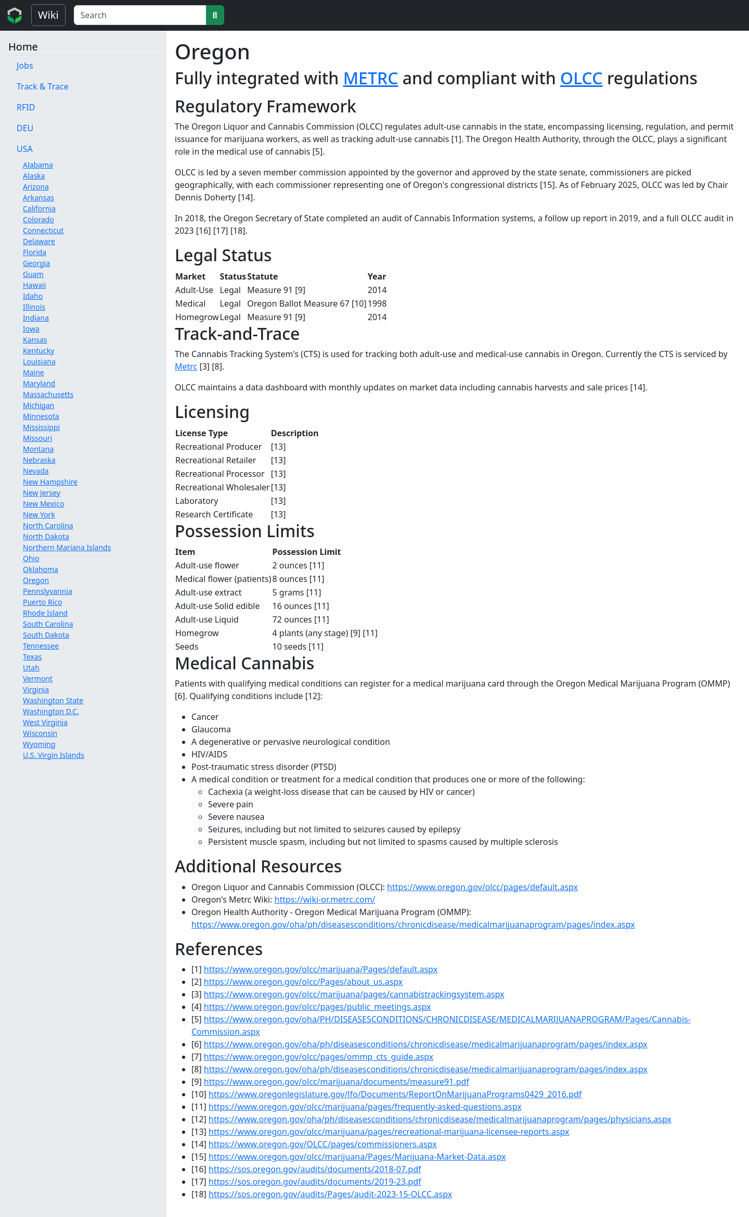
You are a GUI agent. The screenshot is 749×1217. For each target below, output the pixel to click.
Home (23, 47)
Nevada (36, 471)
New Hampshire (50, 482)
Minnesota (41, 416)
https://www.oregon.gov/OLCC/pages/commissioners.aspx (323, 1144)
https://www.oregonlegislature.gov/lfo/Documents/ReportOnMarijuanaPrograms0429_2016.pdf (395, 1094)
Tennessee (41, 646)
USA (25, 149)
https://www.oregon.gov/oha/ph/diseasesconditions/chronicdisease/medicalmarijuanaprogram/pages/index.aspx (413, 924)
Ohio (31, 558)
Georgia (36, 263)
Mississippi (41, 427)
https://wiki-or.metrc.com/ (325, 899)
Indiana (36, 318)
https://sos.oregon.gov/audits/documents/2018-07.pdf (315, 1169)
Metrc (186, 366)
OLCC (581, 78)
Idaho (33, 296)
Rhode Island (45, 613)
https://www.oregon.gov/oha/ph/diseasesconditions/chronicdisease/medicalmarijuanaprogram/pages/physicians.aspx (440, 1119)
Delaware (39, 241)
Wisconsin (40, 733)
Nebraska (39, 460)
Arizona (36, 187)
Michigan (38, 405)
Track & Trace (43, 86)
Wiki (48, 15)
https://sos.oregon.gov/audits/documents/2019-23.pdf (315, 1181)
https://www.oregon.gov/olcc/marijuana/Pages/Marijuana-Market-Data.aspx (357, 1156)
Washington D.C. (51, 711)
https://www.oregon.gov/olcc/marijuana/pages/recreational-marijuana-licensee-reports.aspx (389, 1131)
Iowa (31, 329)
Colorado (38, 219)
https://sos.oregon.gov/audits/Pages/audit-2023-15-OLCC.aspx (330, 1194)
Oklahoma (40, 569)
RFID (26, 107)
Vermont (38, 678)
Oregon (36, 580)
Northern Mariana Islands (67, 547)
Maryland (39, 383)
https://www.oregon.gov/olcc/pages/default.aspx (482, 887)
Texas (32, 657)
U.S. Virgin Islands (53, 755)
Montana (38, 449)
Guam (33, 274)
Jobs (25, 65)
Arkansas (38, 197)
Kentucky (38, 351)
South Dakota (46, 635)
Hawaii (34, 285)
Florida (34, 252)
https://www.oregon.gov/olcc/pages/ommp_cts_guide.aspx (318, 1056)
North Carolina (48, 525)
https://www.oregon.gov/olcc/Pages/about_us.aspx (303, 981)
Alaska (34, 176)
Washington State (53, 700)
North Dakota (46, 536)
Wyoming (39, 744)
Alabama (38, 165)
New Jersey (41, 493)
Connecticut (43, 230)
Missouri (37, 438)
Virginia (36, 689)
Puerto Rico (42, 602)
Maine (33, 372)
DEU (25, 128)
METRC (370, 78)
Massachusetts (48, 394)
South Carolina (48, 624)
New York (39, 514)
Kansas (35, 340)
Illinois (34, 307)
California (39, 208)
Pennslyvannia (47, 591)
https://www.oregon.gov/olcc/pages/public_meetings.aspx (317, 1006)
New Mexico (43, 504)
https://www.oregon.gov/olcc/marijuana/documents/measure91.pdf (336, 1081)
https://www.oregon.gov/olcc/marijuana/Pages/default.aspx (320, 969)
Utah (31, 668)
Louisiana (39, 361)
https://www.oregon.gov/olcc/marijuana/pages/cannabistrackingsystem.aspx (354, 994)
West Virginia (45, 722)
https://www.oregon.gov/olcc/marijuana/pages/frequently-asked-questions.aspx (365, 1106)
